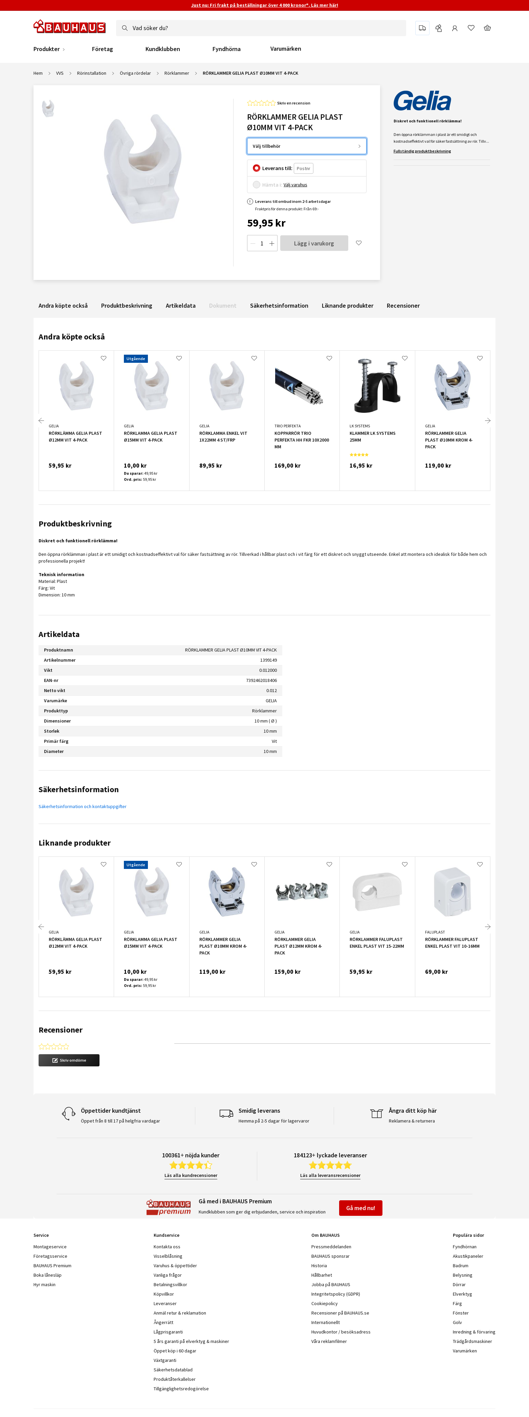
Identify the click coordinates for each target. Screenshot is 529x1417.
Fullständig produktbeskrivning (422, 150)
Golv (457, 1322)
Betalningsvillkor (170, 1284)
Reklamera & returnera (412, 1121)
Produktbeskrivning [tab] (75, 523)
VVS (60, 73)
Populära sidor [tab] (468, 1235)
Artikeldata (181, 305)
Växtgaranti (165, 1360)
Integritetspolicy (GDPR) (335, 1294)
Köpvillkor (164, 1294)
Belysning (462, 1275)
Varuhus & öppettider (175, 1265)
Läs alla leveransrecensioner (330, 1175)
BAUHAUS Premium (52, 1265)
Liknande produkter (347, 305)
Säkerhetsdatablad (173, 1370)
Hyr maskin (45, 1284)
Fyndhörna (227, 49)
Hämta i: (272, 184)
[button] (69, 1060)
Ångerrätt (163, 1322)
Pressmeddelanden (331, 1247)
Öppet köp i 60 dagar (175, 1351)
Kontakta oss (167, 1247)
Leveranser (165, 1303)
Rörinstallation (91, 73)
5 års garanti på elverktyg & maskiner (191, 1341)
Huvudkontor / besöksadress (341, 1332)
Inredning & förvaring (474, 1332)
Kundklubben (163, 49)
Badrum (460, 1265)
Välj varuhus (295, 185)
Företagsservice (50, 1256)
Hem (38, 73)
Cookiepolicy (324, 1303)
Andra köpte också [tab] (72, 336)
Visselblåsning (168, 1256)
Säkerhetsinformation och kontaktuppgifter (83, 806)
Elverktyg (462, 1294)
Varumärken (285, 48)
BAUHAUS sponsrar (330, 1256)
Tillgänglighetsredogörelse (181, 1389)
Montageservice (50, 1247)
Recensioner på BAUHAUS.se (340, 1313)
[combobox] (261, 28)
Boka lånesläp (48, 1275)
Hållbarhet (321, 1275)
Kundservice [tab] (166, 1235)
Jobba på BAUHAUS (330, 1284)
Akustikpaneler (468, 1256)
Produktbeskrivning (126, 305)
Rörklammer (176, 73)
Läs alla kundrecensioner (190, 1175)
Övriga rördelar (135, 73)
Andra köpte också (63, 305)
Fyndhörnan (465, 1247)
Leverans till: (277, 168)
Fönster (461, 1313)
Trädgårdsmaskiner (472, 1341)
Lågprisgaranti (168, 1332)
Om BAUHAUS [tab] (325, 1235)
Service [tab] (41, 1235)
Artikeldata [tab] (59, 634)
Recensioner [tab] (61, 1029)
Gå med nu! (360, 1208)
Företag (102, 49)
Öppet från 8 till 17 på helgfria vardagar (120, 1121)
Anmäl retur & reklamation (180, 1313)
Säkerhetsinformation (279, 305)
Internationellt (325, 1322)
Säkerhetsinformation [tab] (79, 789)
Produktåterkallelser (175, 1379)
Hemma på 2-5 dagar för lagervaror (274, 1121)
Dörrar (459, 1284)
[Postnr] (303, 168)
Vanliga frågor (168, 1275)
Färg (457, 1303)
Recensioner (403, 305)
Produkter (47, 49)
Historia (319, 1265)
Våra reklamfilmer (329, 1341)
